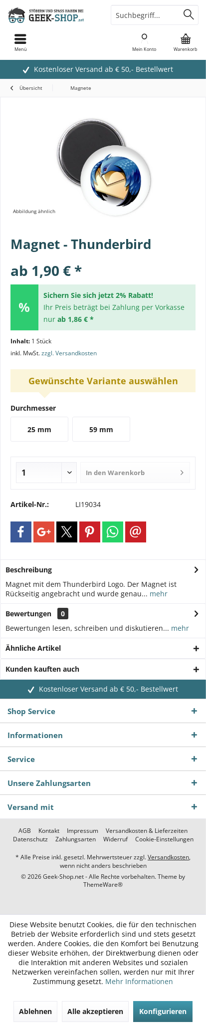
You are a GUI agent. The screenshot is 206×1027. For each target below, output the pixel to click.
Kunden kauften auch (42, 669)
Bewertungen (28, 613)
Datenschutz (30, 839)
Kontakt (48, 831)
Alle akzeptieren (95, 1011)
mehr (158, 593)
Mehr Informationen (139, 981)
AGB (24, 831)
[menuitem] (185, 42)
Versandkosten (168, 857)
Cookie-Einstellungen (164, 839)
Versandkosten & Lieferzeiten (147, 831)
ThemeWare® (103, 884)
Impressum (82, 831)
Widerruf (115, 839)
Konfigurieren (163, 1011)
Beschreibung (28, 569)
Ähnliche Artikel (33, 648)
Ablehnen (35, 1011)
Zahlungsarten (75, 839)
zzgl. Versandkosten (69, 353)
